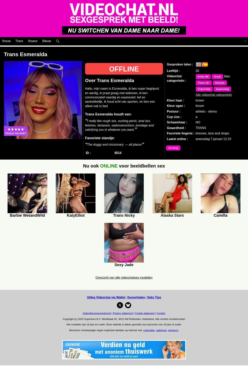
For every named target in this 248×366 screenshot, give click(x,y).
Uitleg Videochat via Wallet (106, 297)
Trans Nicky (124, 215)
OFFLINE (124, 69)
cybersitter (149, 330)
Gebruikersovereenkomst (97, 313)
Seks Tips (154, 297)
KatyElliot (76, 215)
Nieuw (46, 41)
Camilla (220, 215)
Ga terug (173, 148)
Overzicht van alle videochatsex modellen (124, 277)
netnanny (173, 330)
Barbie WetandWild (27, 215)
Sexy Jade (124, 265)
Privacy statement (123, 313)
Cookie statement (145, 313)
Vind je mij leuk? (15, 131)
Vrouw (6, 41)
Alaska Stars (172, 215)
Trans (19, 41)
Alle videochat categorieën (214, 94)
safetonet (161, 330)
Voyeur (33, 41)
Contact (161, 313)
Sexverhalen (136, 297)
